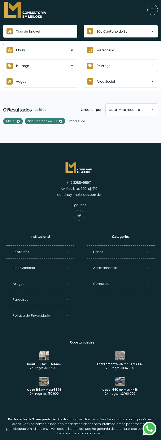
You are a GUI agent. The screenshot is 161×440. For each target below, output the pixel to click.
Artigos (18, 283)
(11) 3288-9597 (79, 182)
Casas (98, 252)
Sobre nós (21, 252)
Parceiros (20, 299)
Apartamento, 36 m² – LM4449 (120, 364)
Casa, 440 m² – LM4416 (120, 389)
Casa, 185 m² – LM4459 (44, 364)
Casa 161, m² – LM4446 (44, 389)
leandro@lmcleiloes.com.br (79, 194)
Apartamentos (105, 267)
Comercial (101, 283)
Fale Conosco (24, 267)
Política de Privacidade (31, 315)
